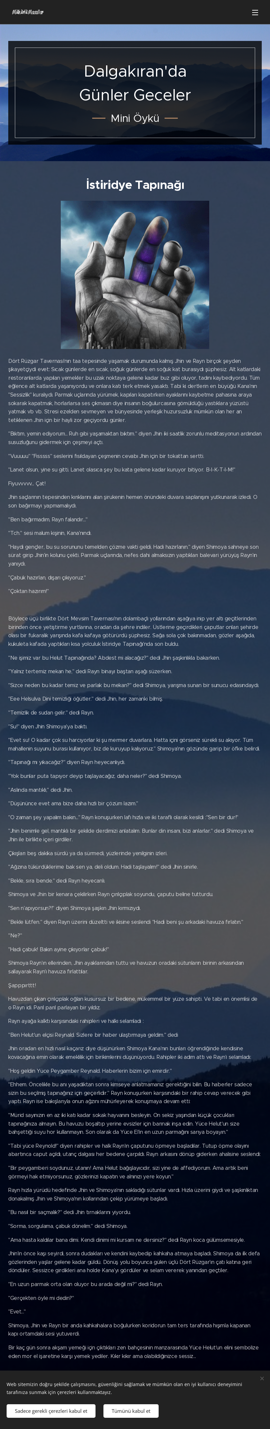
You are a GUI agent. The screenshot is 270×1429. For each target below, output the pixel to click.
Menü (255, 12)
